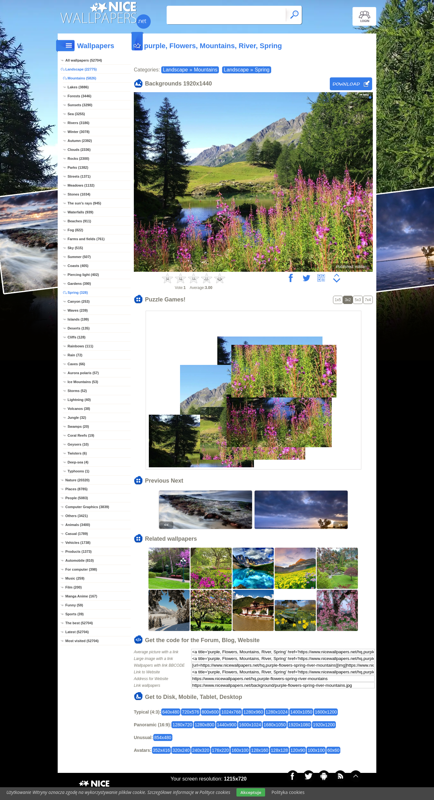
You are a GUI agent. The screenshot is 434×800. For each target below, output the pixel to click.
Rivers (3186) (79, 123)
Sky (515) (75, 248)
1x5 (338, 300)
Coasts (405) (78, 266)
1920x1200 (324, 724)
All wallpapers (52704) (83, 60)
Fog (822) (75, 230)
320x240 (181, 750)
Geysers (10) (78, 444)
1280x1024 (277, 712)
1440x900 (227, 724)
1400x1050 (301, 712)
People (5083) (76, 498)
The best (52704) (79, 623)
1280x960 (253, 712)
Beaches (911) (79, 221)
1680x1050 (275, 724)
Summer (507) (79, 257)
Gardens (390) (79, 283)
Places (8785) (76, 489)
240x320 (200, 750)
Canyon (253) (79, 301)
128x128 (279, 750)
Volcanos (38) (79, 409)
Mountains (205, 69)
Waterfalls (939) (80, 212)
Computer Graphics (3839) (87, 507)
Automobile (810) (79, 560)
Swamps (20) (78, 426)
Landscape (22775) (81, 69)
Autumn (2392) (80, 141)
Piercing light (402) (83, 275)
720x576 (190, 712)
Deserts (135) (79, 328)
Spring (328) (78, 292)
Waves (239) (78, 310)
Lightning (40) (79, 400)
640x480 (170, 712)
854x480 (162, 737)
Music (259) (74, 578)
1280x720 (182, 724)
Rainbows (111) (80, 346)
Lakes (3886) (78, 87)
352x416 (161, 750)
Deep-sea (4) (78, 462)
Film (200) (73, 587)
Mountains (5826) (82, 78)
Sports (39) (74, 614)
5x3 (358, 300)
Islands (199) (78, 319)
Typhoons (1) (78, 471)
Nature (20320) (77, 480)
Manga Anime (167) (81, 596)
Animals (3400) (77, 525)
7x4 (368, 300)
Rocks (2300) (78, 158)
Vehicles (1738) (77, 542)
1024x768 (231, 712)
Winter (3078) (79, 132)
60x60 (333, 750)
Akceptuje (250, 792)
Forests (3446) (79, 96)
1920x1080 (299, 724)
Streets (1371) (79, 176)
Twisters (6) (77, 453)
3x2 (348, 300)
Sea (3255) (76, 114)
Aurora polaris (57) (83, 373)
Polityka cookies (288, 792)
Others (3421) (76, 516)
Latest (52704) (77, 632)
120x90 (298, 750)
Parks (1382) (78, 167)
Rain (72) (75, 355)
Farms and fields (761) (86, 239)
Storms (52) (77, 391)
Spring (262, 69)
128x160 (259, 750)
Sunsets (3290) (80, 105)
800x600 (210, 712)
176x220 (220, 750)
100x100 (316, 750)
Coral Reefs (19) (81, 435)
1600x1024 (250, 724)
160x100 (240, 750)
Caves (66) (76, 364)
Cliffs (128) (76, 337)
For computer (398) (81, 569)
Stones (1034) (79, 194)
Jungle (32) (77, 417)
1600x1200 (326, 712)
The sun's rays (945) (84, 203)
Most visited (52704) (82, 641)
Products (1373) (78, 551)
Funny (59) (74, 605)
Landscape (175, 69)
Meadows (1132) (81, 185)
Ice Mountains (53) (83, 382)
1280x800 (204, 724)
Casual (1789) (76, 534)
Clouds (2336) (79, 150)
